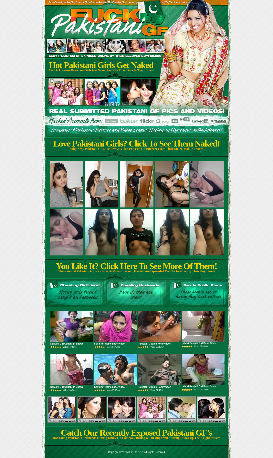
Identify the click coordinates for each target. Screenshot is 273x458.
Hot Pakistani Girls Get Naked (101, 65)
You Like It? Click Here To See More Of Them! (136, 266)
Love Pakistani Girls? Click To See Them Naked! (136, 143)
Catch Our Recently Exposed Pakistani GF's (136, 433)
